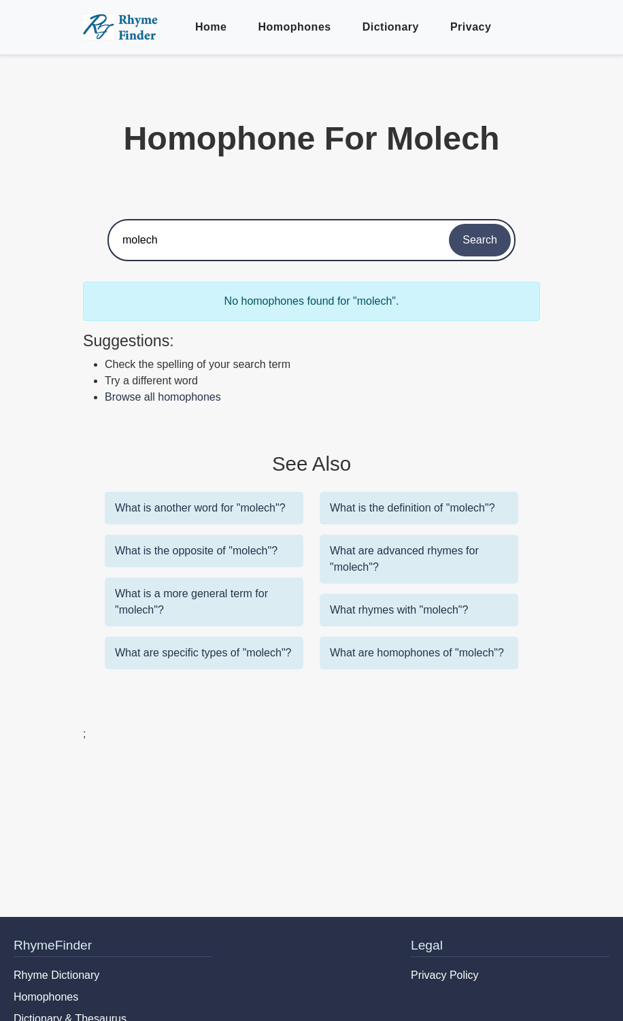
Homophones (294, 27)
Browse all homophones (163, 397)
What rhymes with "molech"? (399, 610)
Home (210, 27)
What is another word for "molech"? (200, 508)
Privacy (470, 27)
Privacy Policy (445, 975)
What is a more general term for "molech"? (191, 602)
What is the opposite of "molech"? (196, 550)
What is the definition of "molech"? (412, 508)
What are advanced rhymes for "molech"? (404, 559)
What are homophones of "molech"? (417, 652)
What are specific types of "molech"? (203, 652)
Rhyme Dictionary (56, 975)
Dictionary (391, 27)
